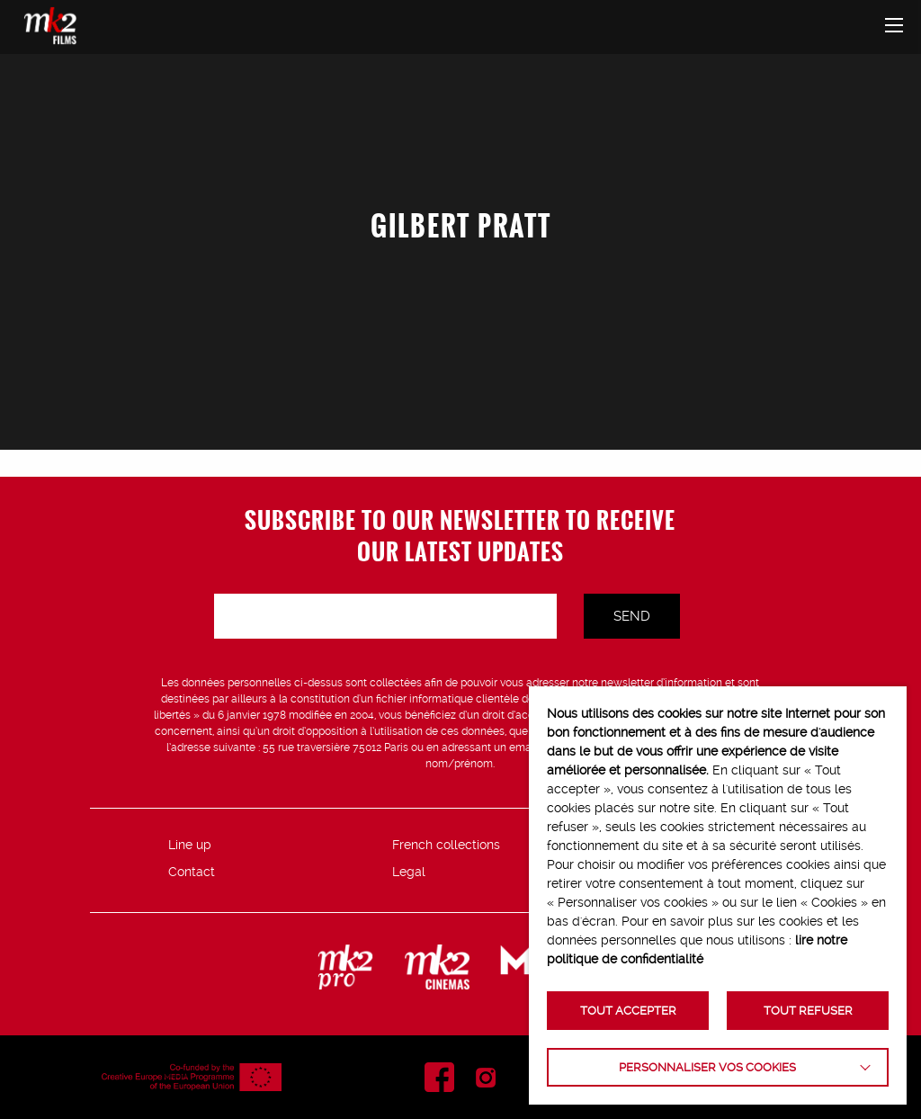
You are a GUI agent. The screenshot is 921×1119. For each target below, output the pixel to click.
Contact (191, 871)
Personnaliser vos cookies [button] (707, 1067)
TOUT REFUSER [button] (808, 1010)
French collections (446, 844)
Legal (408, 871)
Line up (189, 844)
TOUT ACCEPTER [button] (628, 1010)
